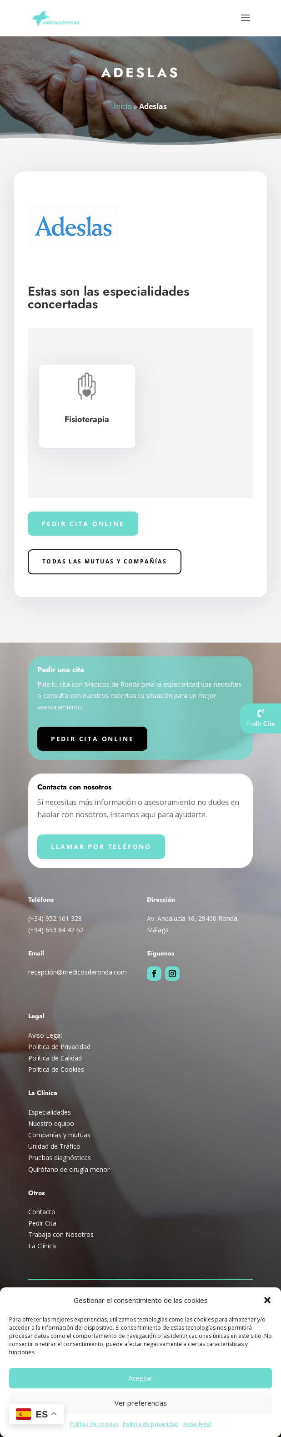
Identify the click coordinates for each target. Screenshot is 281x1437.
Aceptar (140, 1377)
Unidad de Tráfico (54, 1146)
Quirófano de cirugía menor (69, 1169)
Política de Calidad (55, 1058)
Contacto (41, 1211)
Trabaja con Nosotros (61, 1234)
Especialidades (49, 1112)
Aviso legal (197, 1424)
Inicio (123, 106)
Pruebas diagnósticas (59, 1157)
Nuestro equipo (51, 1123)
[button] (267, 1300)
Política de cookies (94, 1424)
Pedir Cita (42, 1223)
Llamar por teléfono (101, 846)
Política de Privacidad (59, 1046)
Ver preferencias (141, 1402)
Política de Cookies (56, 1069)
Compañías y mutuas (59, 1135)
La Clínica (42, 1245)
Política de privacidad (151, 1424)
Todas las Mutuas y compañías (104, 561)
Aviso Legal (45, 1035)
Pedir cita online (83, 523)
